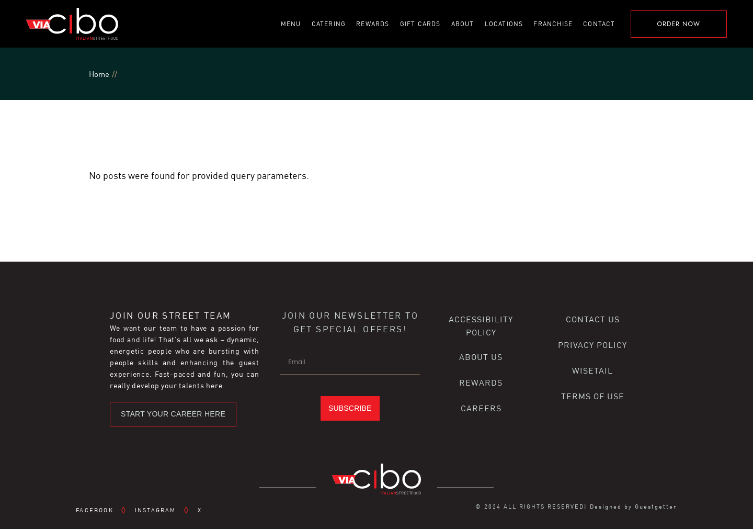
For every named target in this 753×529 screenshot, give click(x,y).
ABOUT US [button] (481, 357)
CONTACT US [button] (593, 319)
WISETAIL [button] (592, 370)
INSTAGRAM (155, 510)
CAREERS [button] (481, 408)
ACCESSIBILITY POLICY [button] (481, 325)
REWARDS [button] (481, 382)
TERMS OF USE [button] (592, 396)
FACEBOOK (94, 510)
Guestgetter (656, 506)
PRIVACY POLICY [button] (592, 345)
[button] (173, 414)
